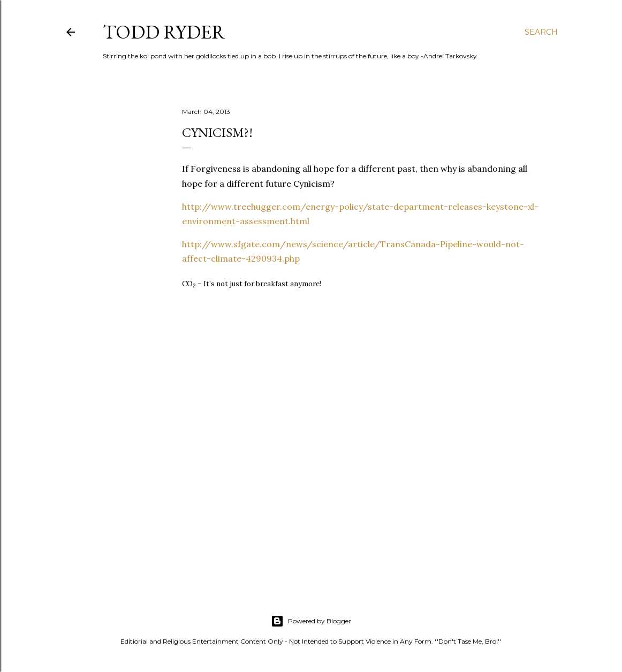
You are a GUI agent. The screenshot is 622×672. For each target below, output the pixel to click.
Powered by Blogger (311, 621)
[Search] (541, 32)
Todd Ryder (164, 31)
